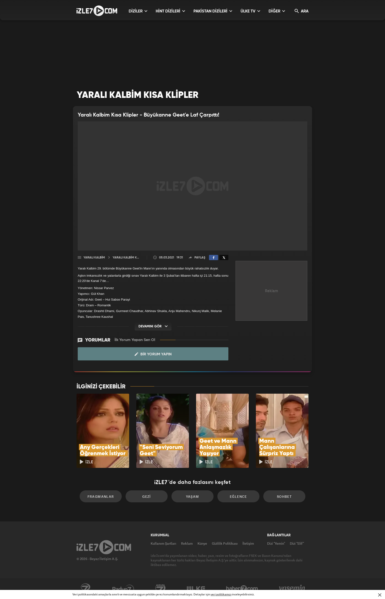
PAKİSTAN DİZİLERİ (212, 11)
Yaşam (192, 496)
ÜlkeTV (196, 588)
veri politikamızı (221, 594)
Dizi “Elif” (297, 543)
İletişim (248, 543)
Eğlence (238, 496)
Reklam (187, 543)
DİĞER (277, 11)
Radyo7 (123, 588)
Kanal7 (85, 588)
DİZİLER (138, 11)
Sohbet (284, 496)
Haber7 (242, 588)
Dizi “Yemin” (276, 543)
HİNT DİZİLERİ (170, 11)
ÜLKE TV (250, 11)
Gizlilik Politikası (225, 543)
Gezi (146, 496)
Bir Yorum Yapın (153, 354)
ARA (301, 11)
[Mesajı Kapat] (379, 595)
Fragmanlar (101, 496)
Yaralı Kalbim (94, 257)
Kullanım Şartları (163, 543)
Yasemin (292, 588)
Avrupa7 (160, 588)
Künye (202, 543)
